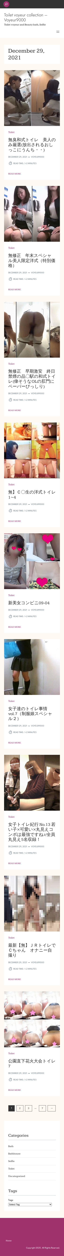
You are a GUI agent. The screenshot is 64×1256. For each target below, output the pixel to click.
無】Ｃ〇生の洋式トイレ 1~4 (32, 495)
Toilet (11, 132)
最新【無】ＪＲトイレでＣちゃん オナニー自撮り (32, 950)
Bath (10, 1146)
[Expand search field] (6, 4)
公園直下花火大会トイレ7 (32, 1064)
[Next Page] (52, 1108)
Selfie (11, 1161)
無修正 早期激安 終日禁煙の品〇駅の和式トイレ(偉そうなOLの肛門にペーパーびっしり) (32, 379)
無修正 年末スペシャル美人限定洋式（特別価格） (31, 260)
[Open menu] (58, 32)
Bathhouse (14, 1153)
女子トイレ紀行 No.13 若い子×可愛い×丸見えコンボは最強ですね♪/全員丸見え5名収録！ (31, 832)
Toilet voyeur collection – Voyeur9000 (25, 17)
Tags (10, 1200)
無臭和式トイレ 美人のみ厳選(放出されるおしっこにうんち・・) (32, 144)
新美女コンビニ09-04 (29, 603)
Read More (14, 174)
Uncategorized (16, 1176)
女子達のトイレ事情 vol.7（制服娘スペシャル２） (30, 713)
